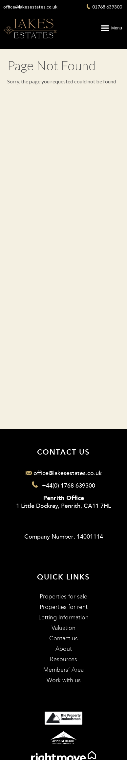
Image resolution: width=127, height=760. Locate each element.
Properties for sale (63, 596)
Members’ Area (63, 670)
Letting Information (63, 617)
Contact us (63, 638)
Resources (63, 659)
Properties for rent (64, 607)
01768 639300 (104, 6)
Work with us (64, 680)
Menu (116, 28)
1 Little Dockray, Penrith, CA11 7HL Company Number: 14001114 (63, 518)
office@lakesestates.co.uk (30, 6)
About (63, 649)
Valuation (63, 628)
